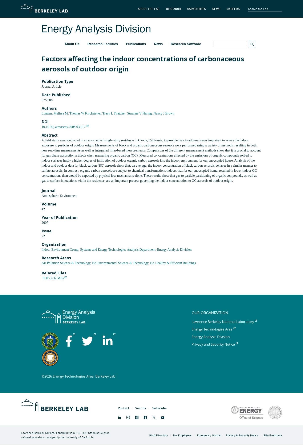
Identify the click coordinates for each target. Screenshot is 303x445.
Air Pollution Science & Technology (66, 263)
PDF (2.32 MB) (55, 278)
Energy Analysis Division (174, 249)
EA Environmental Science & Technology (120, 263)
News (158, 44)
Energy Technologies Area (213, 329)
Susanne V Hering (139, 113)
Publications (136, 44)
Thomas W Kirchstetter (85, 113)
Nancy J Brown (163, 113)
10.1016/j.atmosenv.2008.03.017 (65, 127)
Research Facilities (103, 44)
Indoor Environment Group (60, 249)
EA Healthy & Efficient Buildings (173, 263)
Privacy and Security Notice (215, 344)
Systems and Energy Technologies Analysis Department (117, 249)
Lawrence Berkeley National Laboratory (224, 321)
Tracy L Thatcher (114, 113)
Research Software (186, 44)
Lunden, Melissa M (55, 113)
